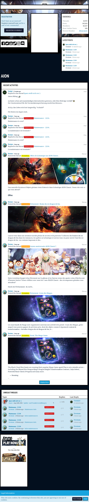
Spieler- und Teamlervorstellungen (35, 403)
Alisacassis (83, 31)
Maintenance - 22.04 (71, 50)
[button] (2, 2)
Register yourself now (9, 23)
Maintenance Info (30, 409)
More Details (77, 499)
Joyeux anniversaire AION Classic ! (43, 246)
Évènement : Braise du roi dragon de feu (45, 204)
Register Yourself (14, 30)
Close (85, 499)
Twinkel (68, 47)
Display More (44, 382)
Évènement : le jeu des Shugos (41, 293)
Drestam (68, 52)
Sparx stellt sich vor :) (71, 44)
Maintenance (49, 407)
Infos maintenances (31, 416)
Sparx (10, 403)
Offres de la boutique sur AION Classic (44, 156)
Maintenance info (30, 422)
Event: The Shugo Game (38, 335)
